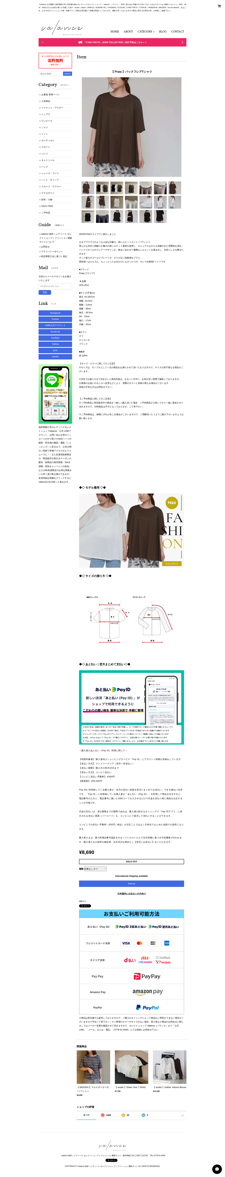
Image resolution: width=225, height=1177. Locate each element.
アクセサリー (47, 193)
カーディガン (47, 140)
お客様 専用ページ (50, 94)
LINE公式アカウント (55, 325)
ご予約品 (45, 212)
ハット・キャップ (50, 180)
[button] (146, 32)
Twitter (55, 319)
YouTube (55, 338)
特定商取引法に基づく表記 (54, 256)
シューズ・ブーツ (50, 173)
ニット (44, 134)
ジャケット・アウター (52, 107)
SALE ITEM (47, 206)
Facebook (55, 331)
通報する (82, 901)
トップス (45, 114)
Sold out (131, 884)
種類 (81, 869)
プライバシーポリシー (52, 251)
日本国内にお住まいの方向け (131, 893)
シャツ (44, 127)
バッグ (44, 166)
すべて (86, 1115)
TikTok (55, 344)
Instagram (55, 313)
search (67, 73)
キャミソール (47, 160)
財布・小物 (46, 199)
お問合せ (45, 246)
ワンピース (46, 121)
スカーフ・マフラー (51, 186)
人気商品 (45, 101)
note (55, 350)
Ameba (55, 356)
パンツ (44, 153)
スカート (45, 147)
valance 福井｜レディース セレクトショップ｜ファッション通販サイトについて (55, 238)
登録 (45, 292)
